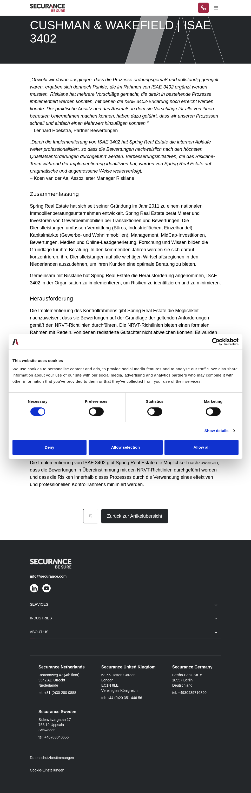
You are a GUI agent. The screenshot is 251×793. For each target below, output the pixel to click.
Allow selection (125, 447)
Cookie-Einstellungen (47, 770)
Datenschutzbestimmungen (52, 758)
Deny (49, 447)
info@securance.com (48, 576)
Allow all (202, 447)
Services (39, 604)
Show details (216, 430)
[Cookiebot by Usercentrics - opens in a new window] (216, 342)
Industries (41, 618)
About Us (39, 632)
